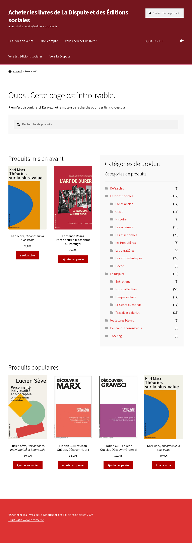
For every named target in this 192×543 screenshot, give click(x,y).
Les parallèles (124, 250)
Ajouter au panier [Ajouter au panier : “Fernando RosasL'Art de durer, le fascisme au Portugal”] (73, 259)
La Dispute (117, 274)
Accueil (17, 71)
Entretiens (122, 281)
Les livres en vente (21, 41)
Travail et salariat (127, 312)
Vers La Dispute (60, 56)
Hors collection (126, 289)
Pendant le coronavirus (126, 328)
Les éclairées (124, 227)
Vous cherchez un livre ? (81, 41)
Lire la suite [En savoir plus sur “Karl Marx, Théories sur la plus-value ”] (27, 255)
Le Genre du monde (128, 305)
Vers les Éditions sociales (25, 56)
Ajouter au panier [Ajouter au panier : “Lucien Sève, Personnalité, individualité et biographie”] (28, 465)
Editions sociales (121, 196)
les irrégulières (125, 243)
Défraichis (117, 188)
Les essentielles (126, 235)
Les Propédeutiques (128, 258)
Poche (119, 266)
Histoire (121, 219)
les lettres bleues (122, 320)
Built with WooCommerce (26, 520)
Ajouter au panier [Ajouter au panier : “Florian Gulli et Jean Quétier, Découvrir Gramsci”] (118, 465)
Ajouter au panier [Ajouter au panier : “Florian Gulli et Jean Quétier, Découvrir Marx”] (73, 465)
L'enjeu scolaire (125, 297)
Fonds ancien (124, 204)
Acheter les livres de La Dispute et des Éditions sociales (68, 16)
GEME (119, 212)
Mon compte (49, 41)
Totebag (116, 336)
